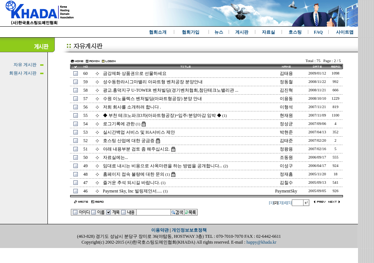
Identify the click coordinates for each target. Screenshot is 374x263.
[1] (271, 203)
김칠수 (286, 182)
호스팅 (295, 32)
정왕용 (286, 149)
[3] (280, 203)
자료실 (268, 32)
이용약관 (160, 230)
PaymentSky (286, 191)
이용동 (286, 98)
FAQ (318, 32)
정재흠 (286, 174)
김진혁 (286, 90)
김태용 (286, 73)
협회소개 (158, 32)
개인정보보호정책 (189, 230)
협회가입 (190, 32)
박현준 (286, 132)
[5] (289, 203)
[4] (285, 203)
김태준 (286, 140)
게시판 (241, 32)
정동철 (286, 81)
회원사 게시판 (23, 73)
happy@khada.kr (261, 242)
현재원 (286, 115)
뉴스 (218, 32)
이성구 (286, 165)
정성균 (286, 123)
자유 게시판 (25, 64)
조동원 (286, 157)
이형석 (286, 107)
